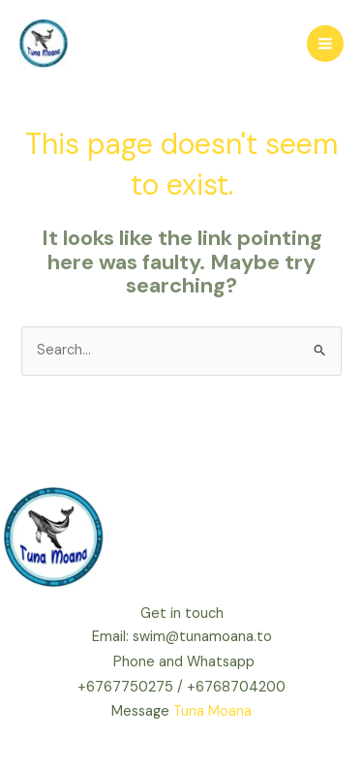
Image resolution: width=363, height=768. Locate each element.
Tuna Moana (212, 711)
